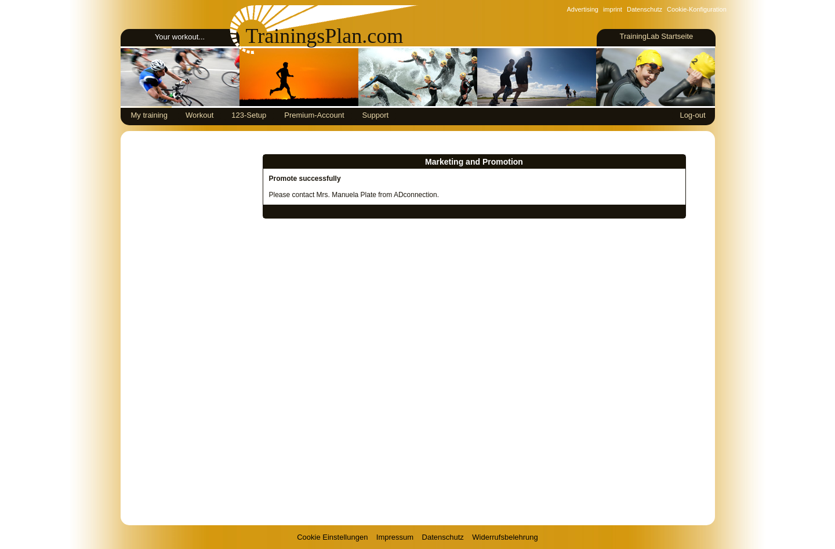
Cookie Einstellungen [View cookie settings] (332, 537)
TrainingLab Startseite (656, 36)
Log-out (692, 115)
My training (149, 115)
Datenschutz (644, 9)
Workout (199, 115)
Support (375, 115)
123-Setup (248, 115)
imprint (612, 9)
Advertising (582, 9)
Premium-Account (314, 115)
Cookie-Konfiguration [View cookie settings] (697, 9)
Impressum (394, 537)
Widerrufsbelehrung (505, 537)
